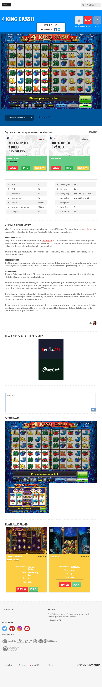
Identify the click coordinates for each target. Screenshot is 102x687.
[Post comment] (93, 410)
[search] (83, 5)
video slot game (47, 240)
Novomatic (90, 229)
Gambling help (8, 634)
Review (39, 167)
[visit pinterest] (12, 628)
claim (13, 167)
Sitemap (50, 665)
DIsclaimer (22, 665)
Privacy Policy (8, 665)
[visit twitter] (4, 628)
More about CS (55, 620)
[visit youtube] (27, 628)
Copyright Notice (36, 665)
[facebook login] (55, 29)
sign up (54, 25)
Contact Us (9, 610)
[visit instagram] (19, 628)
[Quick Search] (93, 5)
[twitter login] (59, 29)
